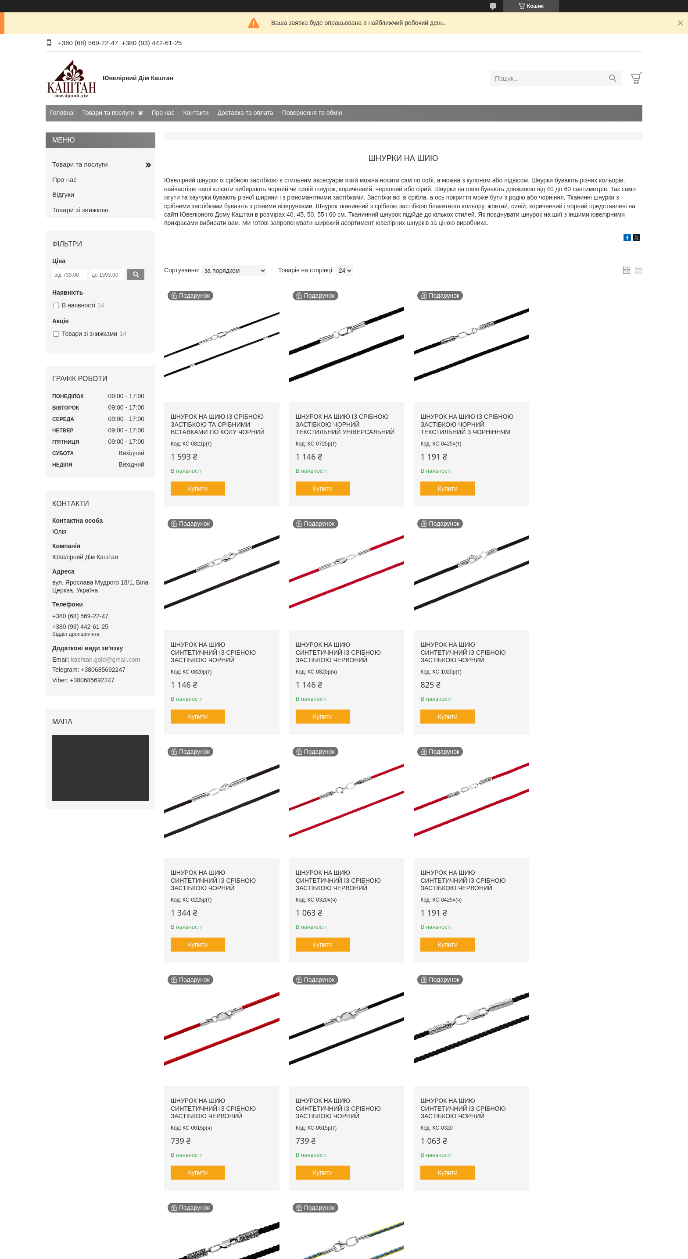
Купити (198, 485)
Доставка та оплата (245, 112)
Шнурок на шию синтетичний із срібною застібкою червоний (213, 646)
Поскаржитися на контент (339, 1251)
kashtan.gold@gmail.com (105, 659)
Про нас (162, 112)
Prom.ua (385, 1243)
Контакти (195, 112)
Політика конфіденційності (408, 1251)
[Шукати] (612, 78)
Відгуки (63, 194)
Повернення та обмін (312, 112)
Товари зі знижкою (80, 210)
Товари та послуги (108, 112)
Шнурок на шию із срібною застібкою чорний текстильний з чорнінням (461, 421)
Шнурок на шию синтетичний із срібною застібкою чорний (579, 421)
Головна (61, 112)
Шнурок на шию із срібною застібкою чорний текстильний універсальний (342, 421)
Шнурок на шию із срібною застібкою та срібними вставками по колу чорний (218, 421)
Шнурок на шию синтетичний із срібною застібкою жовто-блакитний (335, 1100)
